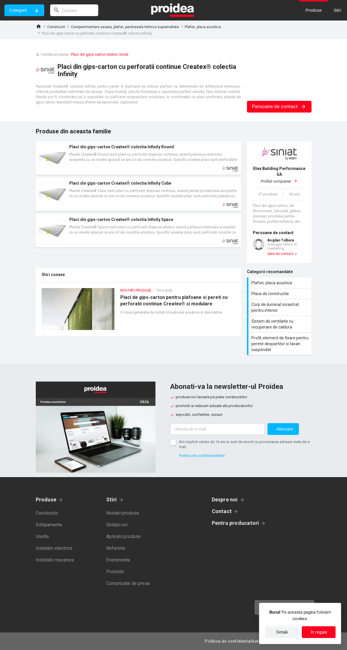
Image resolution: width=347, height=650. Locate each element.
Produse (46, 499)
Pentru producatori (235, 523)
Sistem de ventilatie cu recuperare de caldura (280, 324)
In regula (319, 632)
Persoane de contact (279, 106)
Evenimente (118, 560)
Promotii (115, 571)
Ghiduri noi (117, 525)
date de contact (280, 254)
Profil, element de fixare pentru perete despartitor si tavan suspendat (280, 344)
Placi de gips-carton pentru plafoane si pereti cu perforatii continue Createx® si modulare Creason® (138, 312)
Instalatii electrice (54, 548)
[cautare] (74, 10)
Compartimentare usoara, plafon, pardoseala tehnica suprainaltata (125, 27)
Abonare (284, 428)
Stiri (111, 499)
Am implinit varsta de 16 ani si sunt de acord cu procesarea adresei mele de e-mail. (245, 444)
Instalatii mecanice (55, 560)
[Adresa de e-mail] (217, 429)
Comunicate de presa (128, 583)
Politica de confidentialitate (202, 455)
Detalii (282, 632)
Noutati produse (122, 513)
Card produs (138, 158)
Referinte (115, 548)
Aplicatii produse (123, 536)
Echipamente (49, 525)
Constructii (56, 27)
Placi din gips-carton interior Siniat (99, 54)
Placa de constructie (280, 293)
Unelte (42, 536)
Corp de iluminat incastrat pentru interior (280, 307)
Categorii (18, 10)
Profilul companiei (279, 174)
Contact (222, 511)
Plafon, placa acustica (203, 27)
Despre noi (225, 499)
